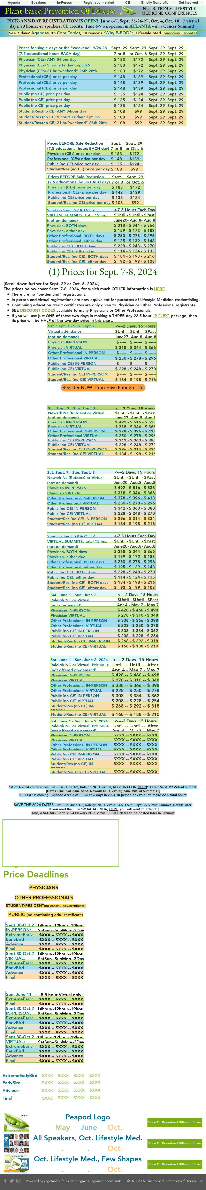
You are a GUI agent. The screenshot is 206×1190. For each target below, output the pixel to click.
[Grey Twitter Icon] (12, 1181)
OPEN (90, 21)
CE (66, 26)
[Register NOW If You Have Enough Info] (103, 387)
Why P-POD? (118, 32)
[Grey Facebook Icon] (5, 1181)
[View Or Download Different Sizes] (174, 1122)
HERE (113, 809)
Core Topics (68, 32)
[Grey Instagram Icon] (18, 1181)
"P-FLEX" (161, 315)
